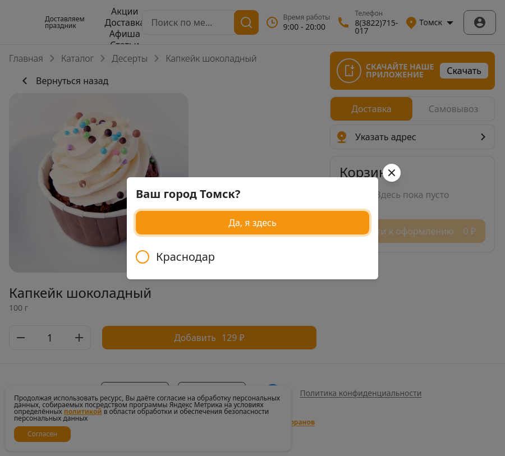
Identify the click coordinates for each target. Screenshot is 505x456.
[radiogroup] (252, 256)
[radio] (252, 256)
